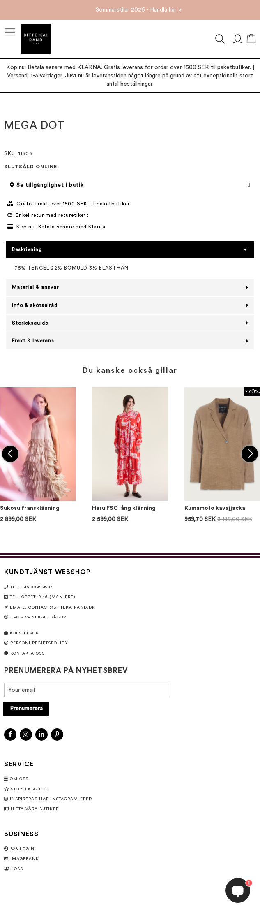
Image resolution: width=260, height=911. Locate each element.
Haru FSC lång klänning (124, 508)
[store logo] (36, 39)
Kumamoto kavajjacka (214, 508)
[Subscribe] (26, 709)
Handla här (164, 10)
